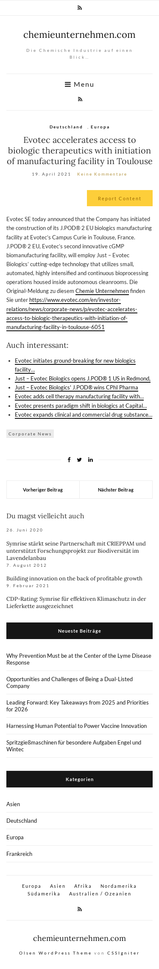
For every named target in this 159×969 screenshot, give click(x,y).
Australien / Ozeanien (100, 893)
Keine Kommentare (102, 173)
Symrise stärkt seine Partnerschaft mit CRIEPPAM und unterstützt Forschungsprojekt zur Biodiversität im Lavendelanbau (76, 551)
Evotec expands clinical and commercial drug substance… (83, 414)
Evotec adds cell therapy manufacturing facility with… (79, 396)
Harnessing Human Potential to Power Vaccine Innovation (76, 725)
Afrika (83, 886)
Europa (100, 126)
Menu (80, 84)
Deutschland (66, 126)
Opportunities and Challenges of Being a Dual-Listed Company (69, 682)
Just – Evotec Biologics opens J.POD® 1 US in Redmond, (83, 378)
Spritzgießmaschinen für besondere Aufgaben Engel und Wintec (73, 746)
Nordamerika (118, 886)
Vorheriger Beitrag (43, 489)
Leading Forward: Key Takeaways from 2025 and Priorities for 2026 (77, 706)
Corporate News (30, 433)
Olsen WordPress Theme (55, 952)
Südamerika (44, 893)
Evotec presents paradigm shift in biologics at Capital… (81, 405)
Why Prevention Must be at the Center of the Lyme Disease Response (78, 659)
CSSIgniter (123, 952)
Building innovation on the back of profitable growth (74, 578)
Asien (13, 804)
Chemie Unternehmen (102, 290)
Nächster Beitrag (116, 489)
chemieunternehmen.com (79, 34)
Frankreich (19, 853)
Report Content (120, 198)
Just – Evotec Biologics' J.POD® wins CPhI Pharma (76, 387)
